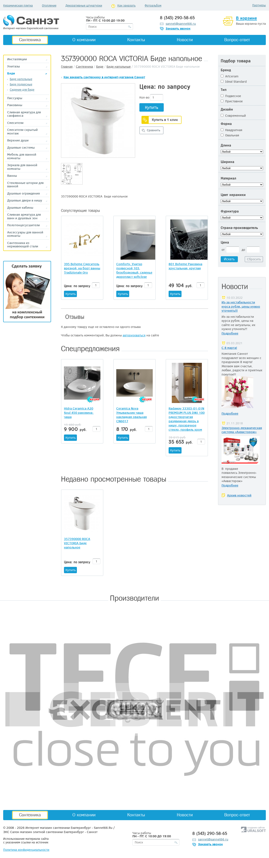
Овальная (230, 135)
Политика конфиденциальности (26, 849)
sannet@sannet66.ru (181, 23)
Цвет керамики (233, 195)
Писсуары (14, 98)
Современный (233, 115)
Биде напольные (21, 79)
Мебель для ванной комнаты (21, 156)
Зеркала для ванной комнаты (22, 166)
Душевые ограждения (23, 193)
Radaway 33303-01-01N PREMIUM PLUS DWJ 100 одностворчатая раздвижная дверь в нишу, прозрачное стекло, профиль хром (187, 419)
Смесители (15, 123)
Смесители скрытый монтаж (22, 131)
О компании (84, 39)
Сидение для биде (22, 90)
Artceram (229, 76)
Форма (226, 124)
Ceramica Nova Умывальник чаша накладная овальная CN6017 (131, 414)
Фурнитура (230, 211)
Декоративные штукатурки (83, 5)
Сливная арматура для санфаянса (24, 113)
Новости (185, 39)
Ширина (227, 162)
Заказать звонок (178, 28)
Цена (225, 242)
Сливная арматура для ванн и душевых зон (24, 216)
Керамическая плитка (18, 5)
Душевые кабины (20, 207)
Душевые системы (21, 147)
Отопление (49, 5)
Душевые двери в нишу (24, 200)
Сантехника (30, 39)
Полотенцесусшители (23, 225)
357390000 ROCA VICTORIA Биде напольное (77, 543)
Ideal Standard (234, 81)
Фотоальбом (153, 5)
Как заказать (126, 5)
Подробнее (230, 333)
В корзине (246, 18)
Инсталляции (17, 59)
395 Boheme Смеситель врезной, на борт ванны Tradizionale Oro (82, 268)
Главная (67, 66)
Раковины (14, 105)
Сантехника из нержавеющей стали (22, 244)
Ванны (12, 175)
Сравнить (153, 130)
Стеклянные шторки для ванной (25, 184)
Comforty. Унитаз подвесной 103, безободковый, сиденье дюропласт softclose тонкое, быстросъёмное (134, 270)
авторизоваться (134, 335)
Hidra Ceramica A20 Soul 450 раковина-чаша (79, 412)
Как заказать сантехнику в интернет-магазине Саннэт (104, 77)
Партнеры (259, 5)
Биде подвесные (21, 84)
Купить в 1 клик (165, 119)
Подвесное (231, 96)
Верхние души (18, 140)
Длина (226, 145)
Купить (151, 107)
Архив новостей (239, 495)
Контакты (136, 39)
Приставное (232, 101)
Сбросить (254, 259)
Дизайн (227, 109)
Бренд (226, 70)
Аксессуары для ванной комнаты (25, 233)
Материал (228, 178)
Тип (223, 90)
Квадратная (231, 130)
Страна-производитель (239, 228)
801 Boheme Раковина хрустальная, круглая (185, 266)
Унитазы (13, 66)
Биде (11, 73)
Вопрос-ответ (237, 39)
